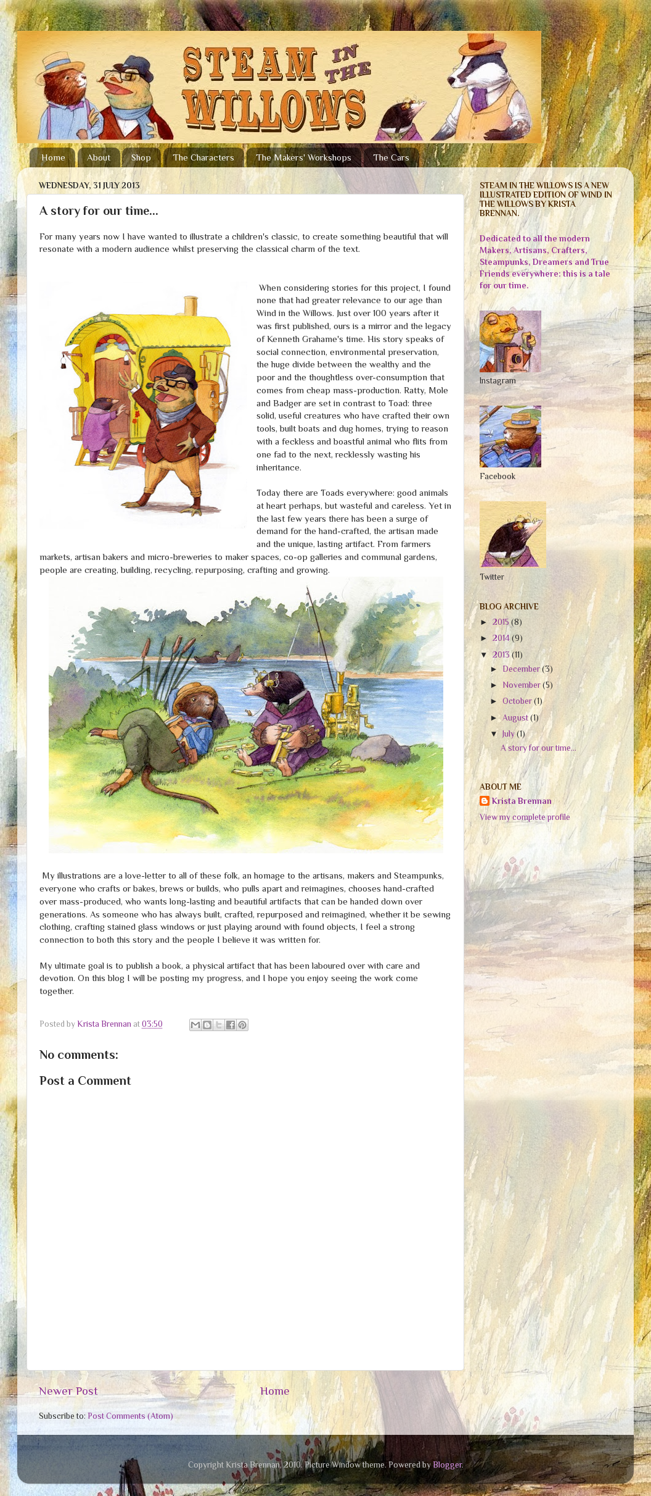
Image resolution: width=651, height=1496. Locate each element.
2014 (502, 638)
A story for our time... (538, 748)
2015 (502, 622)
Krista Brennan (522, 801)
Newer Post (68, 1390)
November (522, 685)
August (516, 717)
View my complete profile (525, 817)
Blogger (447, 1464)
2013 (502, 654)
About (98, 157)
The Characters (203, 157)
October (518, 701)
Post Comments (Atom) (130, 1416)
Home (53, 157)
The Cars (391, 157)
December (522, 669)
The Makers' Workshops (303, 157)
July (509, 733)
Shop (141, 157)
